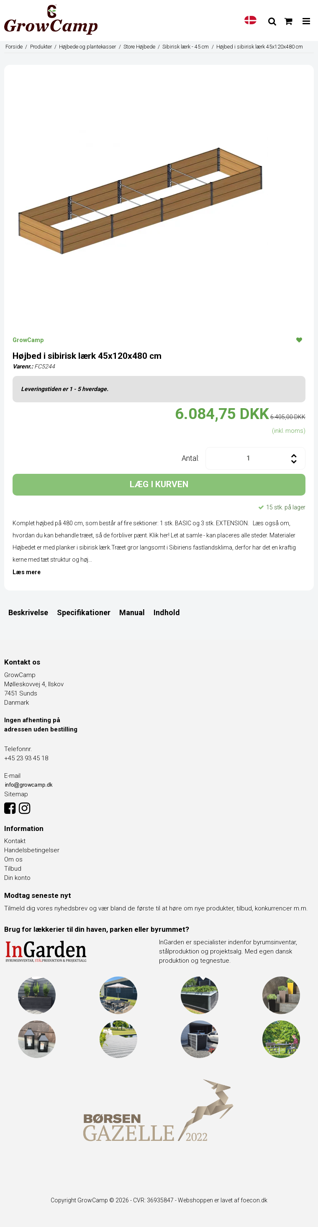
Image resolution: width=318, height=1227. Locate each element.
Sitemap (16, 794)
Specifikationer (83, 612)
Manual (132, 612)
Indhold (167, 612)
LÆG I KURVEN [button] (159, 484)
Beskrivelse (28, 612)
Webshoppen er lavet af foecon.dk (222, 1200)
